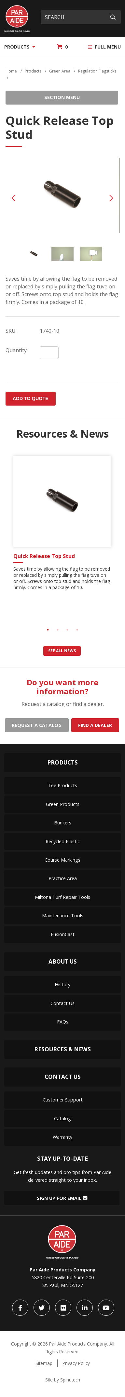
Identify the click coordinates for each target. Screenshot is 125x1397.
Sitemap (43, 1363)
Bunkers (62, 823)
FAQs (62, 1022)
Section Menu (62, 97)
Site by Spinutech (62, 1380)
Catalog (62, 1118)
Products (19, 47)
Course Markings (62, 860)
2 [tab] (57, 630)
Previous (14, 198)
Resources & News (62, 1049)
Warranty (62, 1137)
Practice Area (63, 878)
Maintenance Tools (62, 915)
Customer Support (63, 1100)
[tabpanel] (62, 525)
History (62, 984)
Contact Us (62, 1003)
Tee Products (62, 785)
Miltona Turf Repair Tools (62, 897)
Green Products (62, 804)
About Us (63, 961)
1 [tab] (48, 630)
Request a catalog (37, 725)
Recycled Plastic (63, 841)
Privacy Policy (76, 1363)
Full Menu (104, 47)
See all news (62, 651)
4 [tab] (77, 630)
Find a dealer (95, 725)
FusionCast (63, 934)
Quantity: (17, 350)
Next (111, 198)
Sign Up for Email (62, 1198)
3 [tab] (67, 630)
